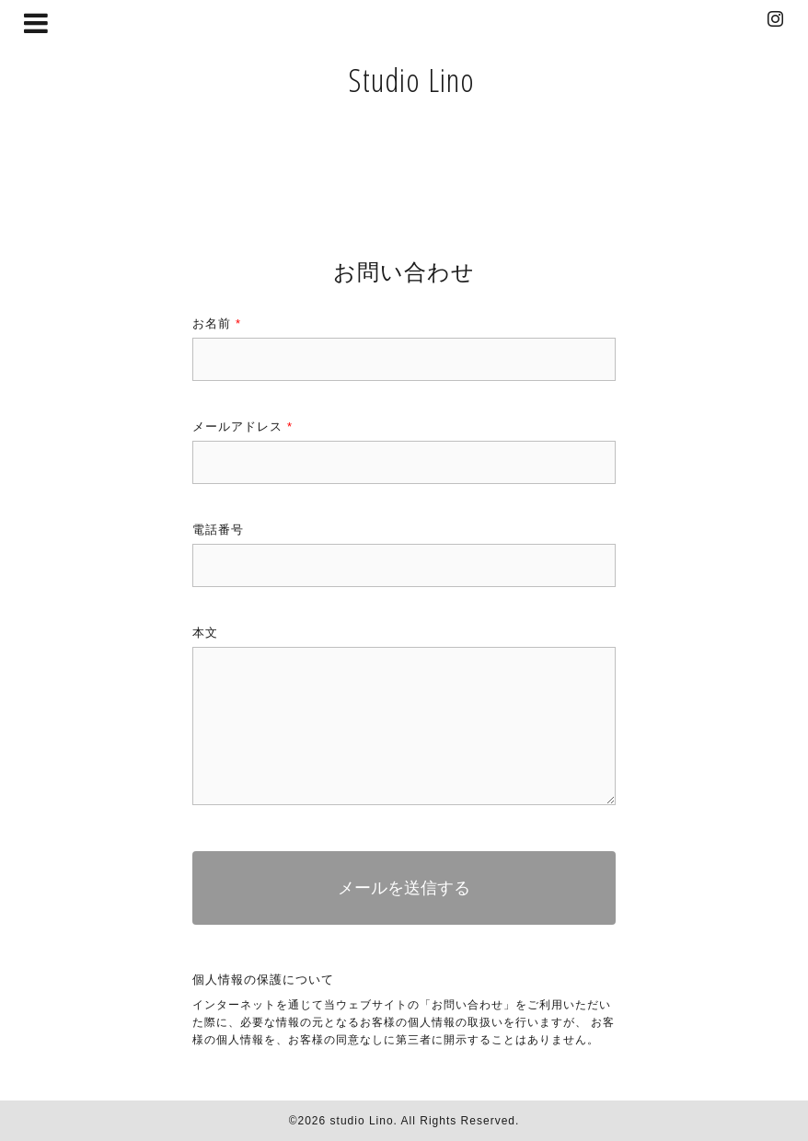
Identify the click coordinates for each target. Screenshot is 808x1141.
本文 (205, 633)
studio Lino (362, 1120)
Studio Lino (412, 79)
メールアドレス (242, 426)
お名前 (216, 323)
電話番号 (218, 529)
